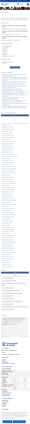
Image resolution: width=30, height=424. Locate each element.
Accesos (6, 1)
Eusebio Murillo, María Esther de (8, 248)
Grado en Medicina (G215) (7, 304)
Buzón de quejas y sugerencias (8, 363)
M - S (15, 119)
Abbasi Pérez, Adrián (6, 124)
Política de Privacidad (9, 418)
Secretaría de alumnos (6, 370)
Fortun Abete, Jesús (6, 262)
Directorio (4, 359)
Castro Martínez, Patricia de (8, 212)
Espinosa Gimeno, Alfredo (7, 243)
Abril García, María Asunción (8, 127)
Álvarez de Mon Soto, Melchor (8, 137)
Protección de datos (6, 395)
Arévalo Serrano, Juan (6, 152)
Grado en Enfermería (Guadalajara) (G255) (10, 290)
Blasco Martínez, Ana (6, 185)
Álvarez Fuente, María (6, 139)
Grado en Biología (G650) (7, 278)
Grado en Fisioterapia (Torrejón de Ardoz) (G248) (12, 301)
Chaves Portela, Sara (6, 218)
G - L (15, 117)
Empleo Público (5, 400)
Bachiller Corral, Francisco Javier (8, 166)
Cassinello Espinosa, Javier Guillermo (9, 204)
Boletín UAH (4, 404)
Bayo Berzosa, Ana (6, 175)
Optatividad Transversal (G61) (8, 309)
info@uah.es (17, 354)
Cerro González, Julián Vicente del (9, 214)
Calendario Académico (6, 386)
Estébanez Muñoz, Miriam (7, 246)
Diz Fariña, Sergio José (6, 237)
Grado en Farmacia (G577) (7, 296)
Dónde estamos (5, 362)
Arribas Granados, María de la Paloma (9, 156)
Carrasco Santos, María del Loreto (9, 200)
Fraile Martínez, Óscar (6, 264)
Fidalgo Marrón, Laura (6, 254)
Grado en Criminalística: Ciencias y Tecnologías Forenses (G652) (13, 284)
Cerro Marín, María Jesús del (8, 216)
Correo (3, 383)
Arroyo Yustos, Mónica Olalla (8, 162)
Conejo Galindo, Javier (6, 223)
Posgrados (15, 274)
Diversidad (4, 403)
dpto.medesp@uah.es (12, 324)
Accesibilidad (4, 391)
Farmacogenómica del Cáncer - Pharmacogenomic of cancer (15, 91)
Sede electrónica (13, 1)
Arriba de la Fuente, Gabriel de (8, 154)
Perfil (2, 1)
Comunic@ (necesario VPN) (7, 384)
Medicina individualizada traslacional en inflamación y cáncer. (15, 106)
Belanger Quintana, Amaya (7, 177)
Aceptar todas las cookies (19, 421)
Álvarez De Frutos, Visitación (8, 135)
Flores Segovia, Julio (6, 260)
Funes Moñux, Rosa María (7, 266)
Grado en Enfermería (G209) (8, 287)
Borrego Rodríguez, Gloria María (8, 189)
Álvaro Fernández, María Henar (8, 141)
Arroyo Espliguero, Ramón (7, 160)
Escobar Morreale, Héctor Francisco (9, 241)
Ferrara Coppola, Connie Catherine (9, 252)
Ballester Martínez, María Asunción (9, 168)
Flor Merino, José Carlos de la (8, 258)
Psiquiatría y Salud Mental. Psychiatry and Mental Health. (14, 107)
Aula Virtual (4, 381)
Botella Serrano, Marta (6, 193)
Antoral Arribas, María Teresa (8, 147)
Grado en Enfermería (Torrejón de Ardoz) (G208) (12, 293)
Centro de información (6, 368)
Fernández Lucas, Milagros (7, 250)
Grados (15, 272)
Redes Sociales (5, 374)
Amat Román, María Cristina (8, 143)
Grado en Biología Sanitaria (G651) (9, 280)
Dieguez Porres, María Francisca (8, 235)
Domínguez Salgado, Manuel (8, 239)
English (19, 1)
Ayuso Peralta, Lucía (6, 164)
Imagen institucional (6, 394)
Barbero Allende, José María (8, 170)
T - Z (15, 122)
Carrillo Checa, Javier (6, 202)
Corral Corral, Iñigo (6, 225)
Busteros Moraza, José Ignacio (8, 198)
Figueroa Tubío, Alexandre (7, 256)
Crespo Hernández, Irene (7, 227)
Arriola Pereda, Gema (6, 158)
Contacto (4, 360)
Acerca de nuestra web (7, 392)
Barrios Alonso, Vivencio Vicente (8, 172)
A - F (15, 115)
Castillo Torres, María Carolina (8, 208)
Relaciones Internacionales (7, 371)
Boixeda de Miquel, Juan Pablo (8, 187)
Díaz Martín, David (6, 233)
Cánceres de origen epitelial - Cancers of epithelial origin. (14, 84)
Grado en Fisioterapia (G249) (8, 298)
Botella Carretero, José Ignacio (8, 191)
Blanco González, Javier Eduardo (9, 183)
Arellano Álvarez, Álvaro (7, 149)
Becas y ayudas (5, 401)
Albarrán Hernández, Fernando (8, 129)
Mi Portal (4, 379)
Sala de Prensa (5, 372)
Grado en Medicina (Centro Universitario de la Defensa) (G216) (15, 306)
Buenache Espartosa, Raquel (8, 195)
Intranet (3, 380)
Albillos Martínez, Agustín (7, 131)
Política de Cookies (20, 416)
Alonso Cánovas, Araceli (7, 133)
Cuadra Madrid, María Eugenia (8, 229)
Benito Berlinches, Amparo (7, 179)
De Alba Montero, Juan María (8, 231)
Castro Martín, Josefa (6, 210)
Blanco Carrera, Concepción (8, 181)
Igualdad (3, 406)
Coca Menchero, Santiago (7, 220)
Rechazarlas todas (7, 421)
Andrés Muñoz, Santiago (7, 145)
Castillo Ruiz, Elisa (5, 206)
